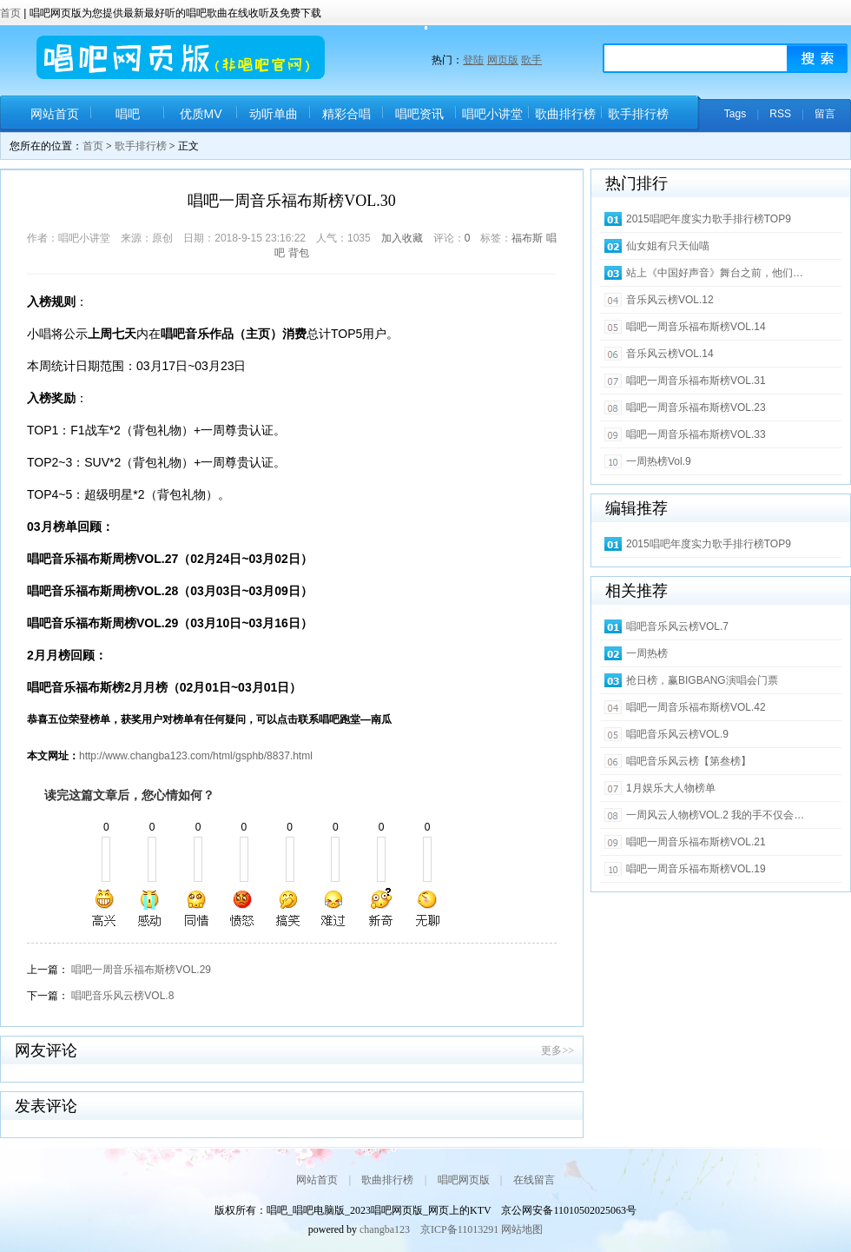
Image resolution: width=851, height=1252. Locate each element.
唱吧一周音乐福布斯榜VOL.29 (141, 970)
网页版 (502, 60)
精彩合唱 (346, 114)
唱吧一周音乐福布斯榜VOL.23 (696, 407)
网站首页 (54, 114)
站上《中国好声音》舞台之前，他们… (714, 273)
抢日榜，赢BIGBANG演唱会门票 (702, 680)
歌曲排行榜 (565, 114)
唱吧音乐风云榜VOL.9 (677, 734)
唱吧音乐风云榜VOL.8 (122, 996)
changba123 (385, 1229)
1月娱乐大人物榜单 (671, 788)
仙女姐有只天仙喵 (667, 246)
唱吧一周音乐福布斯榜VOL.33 (696, 434)
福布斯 (527, 238)
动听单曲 (273, 114)
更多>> (557, 1050)
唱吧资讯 (419, 114)
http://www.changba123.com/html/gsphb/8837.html (196, 756)
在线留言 (534, 1180)
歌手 (531, 60)
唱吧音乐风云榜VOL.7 (677, 626)
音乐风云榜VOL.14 (670, 354)
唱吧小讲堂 (492, 114)
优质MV (201, 114)
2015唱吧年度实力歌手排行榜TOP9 (708, 219)
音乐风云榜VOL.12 (670, 300)
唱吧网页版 (464, 1180)
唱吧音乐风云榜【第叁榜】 (688, 761)
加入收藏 (402, 238)
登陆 (473, 60)
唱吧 (127, 114)
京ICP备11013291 (459, 1229)
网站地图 (522, 1229)
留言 (825, 114)
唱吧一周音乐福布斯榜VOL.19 (696, 869)
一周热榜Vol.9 (658, 461)
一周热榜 (647, 653)
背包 (298, 253)
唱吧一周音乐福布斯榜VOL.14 (696, 327)
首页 (11, 13)
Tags (735, 114)
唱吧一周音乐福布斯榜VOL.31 (696, 380)
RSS (780, 114)
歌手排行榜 (638, 114)
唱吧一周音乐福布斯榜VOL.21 (696, 842)
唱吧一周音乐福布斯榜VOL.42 (696, 707)
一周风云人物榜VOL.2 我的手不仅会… (715, 815)
